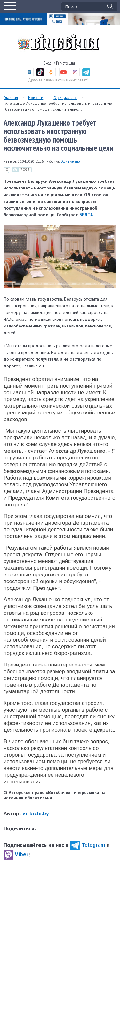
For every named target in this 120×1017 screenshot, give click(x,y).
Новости (35, 97)
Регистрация (65, 63)
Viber (16, 854)
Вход (47, 63)
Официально (65, 97)
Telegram (87, 844)
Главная (11, 97)
